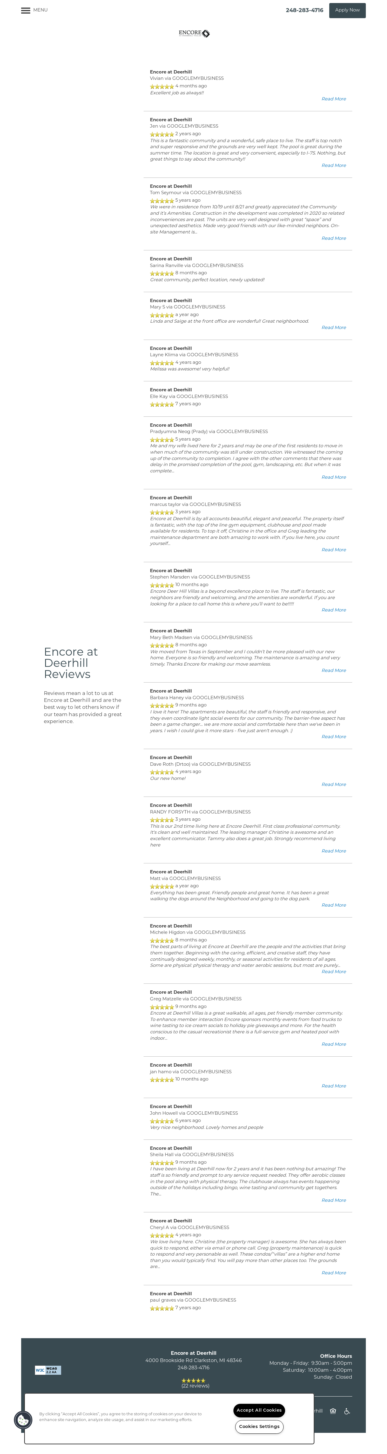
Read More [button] (333, 99)
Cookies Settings (259, 1427)
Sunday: (323, 1377)
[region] (169, 1418)
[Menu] (34, 10)
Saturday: (294, 1370)
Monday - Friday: (289, 1363)
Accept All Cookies (259, 1410)
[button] (347, 10)
